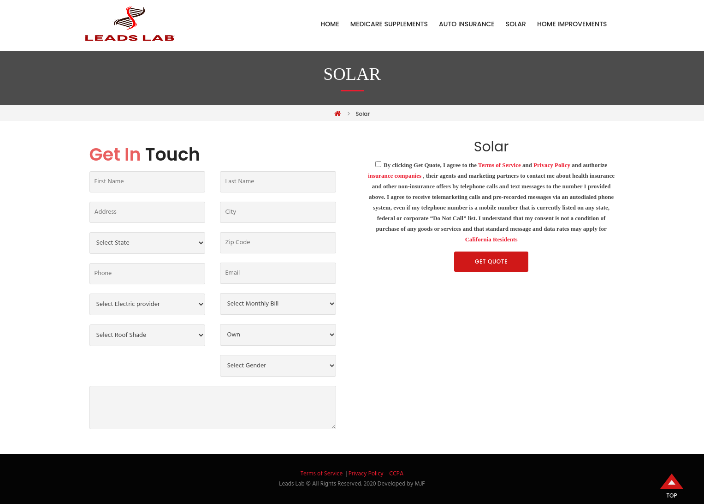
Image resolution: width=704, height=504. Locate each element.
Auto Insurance (467, 24)
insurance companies (394, 175)
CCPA (396, 474)
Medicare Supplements (389, 24)
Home (329, 24)
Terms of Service (499, 165)
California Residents (491, 239)
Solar (516, 24)
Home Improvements (572, 24)
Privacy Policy (551, 165)
